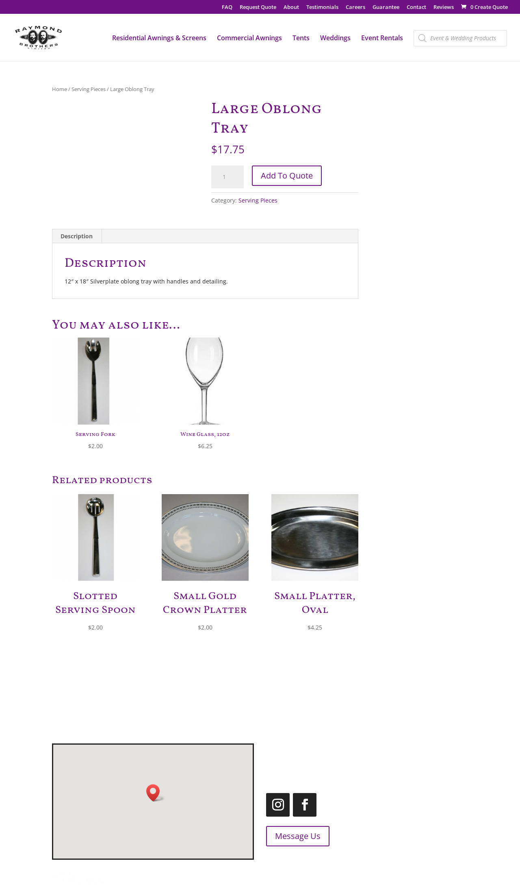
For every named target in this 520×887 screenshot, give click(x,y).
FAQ (227, 7)
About (291, 7)
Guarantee (386, 7)
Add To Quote (287, 175)
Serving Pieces (89, 89)
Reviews (443, 7)
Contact (416, 7)
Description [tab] (77, 236)
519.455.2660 (397, 748)
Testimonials (322, 7)
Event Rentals (382, 38)
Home (59, 89)
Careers (355, 7)
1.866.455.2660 (421, 758)
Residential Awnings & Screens (159, 38)
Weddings (335, 38)
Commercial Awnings (249, 38)
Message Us (281, 835)
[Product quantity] (227, 177)
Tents (301, 38)
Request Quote (258, 7)
